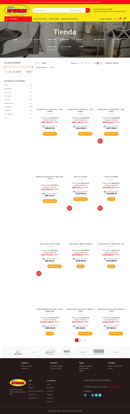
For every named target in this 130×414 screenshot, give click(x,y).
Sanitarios (7, 110)
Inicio (37, 63)
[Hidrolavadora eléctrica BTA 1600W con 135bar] (80, 288)
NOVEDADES (32, 398)
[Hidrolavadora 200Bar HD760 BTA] (80, 223)
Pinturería (7, 107)
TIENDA (30, 388)
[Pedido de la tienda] (115, 63)
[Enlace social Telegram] (99, 395)
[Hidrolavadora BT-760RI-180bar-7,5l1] (111, 223)
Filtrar (29, 72)
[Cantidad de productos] (72, 134)
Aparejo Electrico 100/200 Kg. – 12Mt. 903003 (50, 110)
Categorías (51, 381)
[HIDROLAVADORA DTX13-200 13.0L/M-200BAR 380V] (50, 288)
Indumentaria (8, 103)
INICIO (30, 384)
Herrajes (7, 100)
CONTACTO (32, 395)
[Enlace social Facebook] (85, 395)
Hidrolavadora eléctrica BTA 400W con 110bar (111, 310)
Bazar (6, 85)
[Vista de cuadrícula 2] (95, 63)
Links (30, 381)
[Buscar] (61, 10)
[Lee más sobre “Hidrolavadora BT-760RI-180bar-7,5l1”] (111, 266)
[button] (50, 134)
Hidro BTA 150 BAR (80, 177)
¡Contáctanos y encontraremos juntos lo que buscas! (85, 2)
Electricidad (8, 89)
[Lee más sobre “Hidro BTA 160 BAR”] (111, 199)
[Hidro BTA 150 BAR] (80, 156)
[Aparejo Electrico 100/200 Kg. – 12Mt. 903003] (50, 88)
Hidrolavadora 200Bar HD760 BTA (80, 244)
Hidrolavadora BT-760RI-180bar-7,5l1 (111, 244)
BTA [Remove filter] (52, 67)
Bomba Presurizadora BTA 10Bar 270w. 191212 (50, 178)
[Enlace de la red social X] (88, 395)
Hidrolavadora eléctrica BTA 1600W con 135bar (80, 310)
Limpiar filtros (41, 67)
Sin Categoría (8, 114)
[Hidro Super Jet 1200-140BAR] (50, 223)
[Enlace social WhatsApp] (96, 395)
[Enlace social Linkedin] (92, 395)
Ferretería (7, 92)
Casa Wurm (57, 411)
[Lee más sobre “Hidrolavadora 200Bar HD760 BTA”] (80, 266)
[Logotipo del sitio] (16, 10)
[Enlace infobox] (23, 366)
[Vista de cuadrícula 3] (98, 63)
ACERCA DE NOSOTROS (36, 391)
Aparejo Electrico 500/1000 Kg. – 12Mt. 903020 (111, 110)
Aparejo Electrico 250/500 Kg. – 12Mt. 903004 (80, 110)
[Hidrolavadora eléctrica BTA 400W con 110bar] (111, 288)
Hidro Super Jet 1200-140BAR (50, 244)
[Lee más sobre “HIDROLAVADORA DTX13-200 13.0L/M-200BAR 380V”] (50, 333)
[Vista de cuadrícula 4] (101, 63)
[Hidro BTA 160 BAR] (111, 156)
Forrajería (7, 96)
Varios (6, 118)
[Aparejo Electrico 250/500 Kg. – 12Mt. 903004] (80, 88)
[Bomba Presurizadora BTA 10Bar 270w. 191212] (50, 156)
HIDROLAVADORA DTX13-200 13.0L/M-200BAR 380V (50, 310)
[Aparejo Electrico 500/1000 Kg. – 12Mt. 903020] (111, 88)
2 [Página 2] (80, 340)
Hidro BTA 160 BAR (111, 177)
